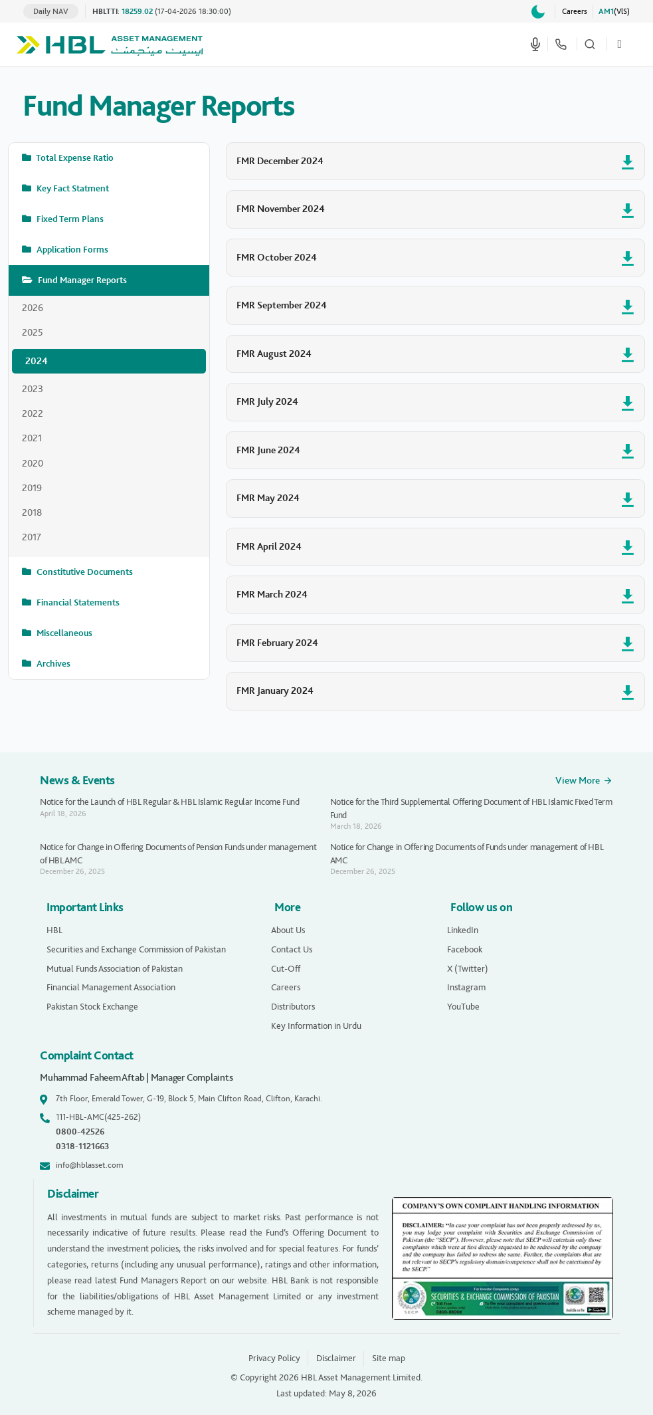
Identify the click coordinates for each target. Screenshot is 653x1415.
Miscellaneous (63, 633)
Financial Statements (77, 602)
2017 (31, 537)
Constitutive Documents (84, 572)
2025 (32, 332)
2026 (32, 308)
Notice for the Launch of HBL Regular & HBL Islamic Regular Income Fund (170, 802)
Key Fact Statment (72, 188)
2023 (32, 389)
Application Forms (71, 249)
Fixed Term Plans (69, 219)
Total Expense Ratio (74, 157)
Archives (52, 663)
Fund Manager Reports (81, 280)
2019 (32, 488)
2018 (32, 512)
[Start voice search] (535, 44)
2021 (32, 438)
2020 (32, 463)
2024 (36, 361)
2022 (32, 413)
